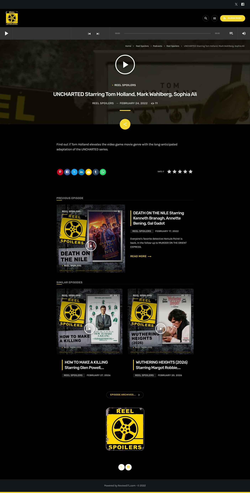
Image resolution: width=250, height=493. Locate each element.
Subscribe (232, 18)
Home (128, 46)
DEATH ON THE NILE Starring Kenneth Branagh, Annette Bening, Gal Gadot (158, 218)
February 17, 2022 (167, 231)
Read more (141, 256)
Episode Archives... (123, 394)
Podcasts (157, 46)
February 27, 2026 (98, 375)
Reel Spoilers (142, 46)
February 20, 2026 (170, 375)
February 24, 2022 (134, 103)
